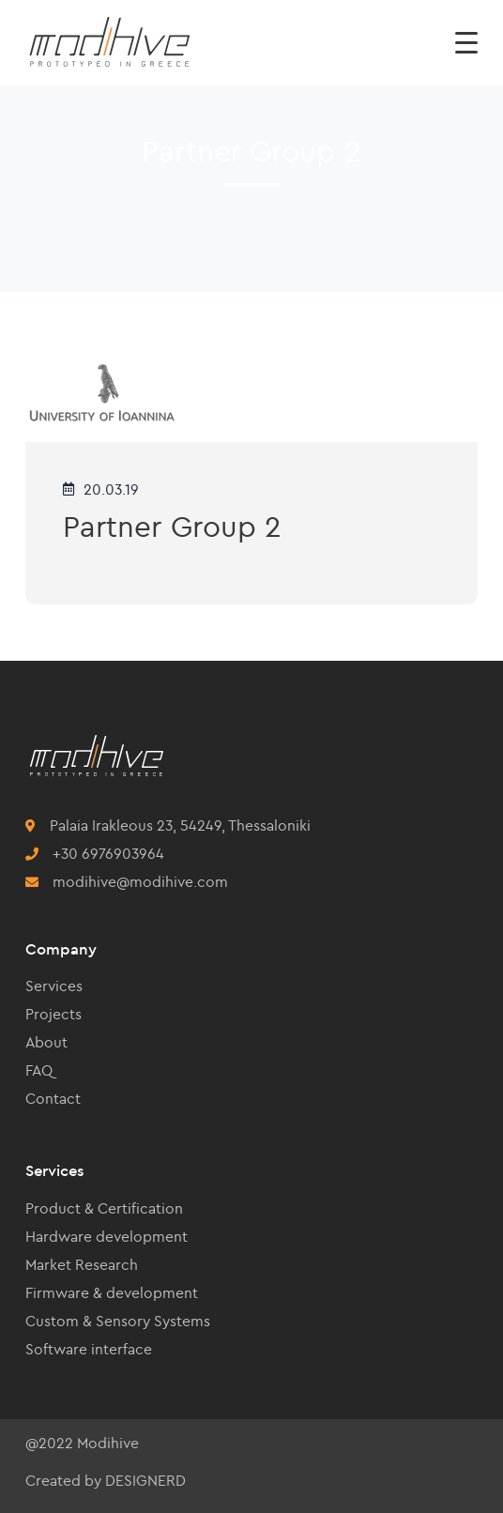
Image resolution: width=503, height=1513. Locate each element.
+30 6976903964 (108, 853)
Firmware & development (111, 1292)
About (46, 1041)
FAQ (39, 1070)
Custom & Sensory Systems (117, 1320)
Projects (53, 1013)
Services (54, 985)
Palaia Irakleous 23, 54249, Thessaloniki (180, 825)
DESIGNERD (145, 1480)
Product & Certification (104, 1208)
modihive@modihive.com (140, 881)
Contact (53, 1098)
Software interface (88, 1348)
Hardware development (106, 1236)
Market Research (81, 1264)
